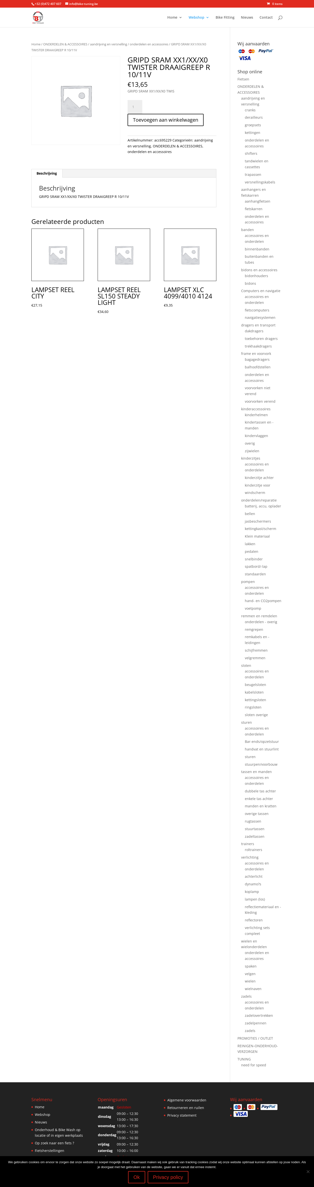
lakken (250, 544)
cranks (250, 110)
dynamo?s (253, 884)
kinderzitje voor (257, 485)
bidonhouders (256, 275)
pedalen (251, 551)
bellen (250, 513)
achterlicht (253, 876)
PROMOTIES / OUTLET (255, 1038)
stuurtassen (254, 828)
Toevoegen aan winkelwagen (165, 119)
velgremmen (255, 658)
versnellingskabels (260, 182)
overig (250, 443)
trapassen (253, 174)
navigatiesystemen (260, 317)
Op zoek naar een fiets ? (54, 1143)
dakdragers (254, 331)
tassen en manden (256, 771)
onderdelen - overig (261, 621)
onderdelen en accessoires (149, 44)
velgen (250, 973)
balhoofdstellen (258, 367)
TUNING (244, 1059)
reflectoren (254, 920)
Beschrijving (47, 173)
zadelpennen (255, 1023)
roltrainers (253, 849)
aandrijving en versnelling (108, 44)
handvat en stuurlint (262, 749)
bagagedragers (257, 359)
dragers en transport (258, 325)
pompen (248, 581)
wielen (250, 981)
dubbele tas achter (260, 791)
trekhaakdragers (258, 346)
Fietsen (243, 79)
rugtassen (253, 821)
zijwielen (252, 451)
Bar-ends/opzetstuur (262, 741)
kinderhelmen (256, 415)
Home (172, 18)
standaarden (255, 574)
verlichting (250, 857)
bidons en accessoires (259, 270)
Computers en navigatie (260, 290)
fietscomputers (257, 310)
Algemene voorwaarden (186, 1100)
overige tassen (257, 813)
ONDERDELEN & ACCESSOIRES (65, 44)
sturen (246, 722)
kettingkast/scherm (260, 528)
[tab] (47, 173)
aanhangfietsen (257, 201)
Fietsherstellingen (49, 1150)
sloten (246, 665)
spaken (251, 966)
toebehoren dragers (261, 338)
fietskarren (253, 208)
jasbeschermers (258, 521)
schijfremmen (256, 650)
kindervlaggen (256, 435)
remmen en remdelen (259, 616)
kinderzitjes (250, 458)
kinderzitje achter (259, 477)
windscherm (255, 492)
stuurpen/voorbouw (261, 764)
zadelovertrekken (259, 1015)
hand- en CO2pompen (263, 600)
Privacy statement (181, 1115)
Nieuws (247, 18)
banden (247, 229)
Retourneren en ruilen (185, 1107)
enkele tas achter (259, 798)
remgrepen (254, 629)
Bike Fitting (225, 18)
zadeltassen (254, 836)
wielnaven (253, 988)
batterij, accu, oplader (263, 506)
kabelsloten (254, 692)
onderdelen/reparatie (259, 500)
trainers (247, 843)
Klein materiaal (257, 536)
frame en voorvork (256, 353)
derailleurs (254, 117)
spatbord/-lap (256, 566)
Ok (136, 1177)
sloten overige (256, 714)
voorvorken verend (260, 401)
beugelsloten (255, 684)
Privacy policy (168, 1177)
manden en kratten (260, 806)
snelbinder (254, 559)
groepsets (253, 125)
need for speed (253, 1065)
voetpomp (253, 608)
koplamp (252, 891)
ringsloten (253, 707)
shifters (251, 153)
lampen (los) (255, 899)
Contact (266, 18)
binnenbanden (257, 249)
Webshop (196, 18)
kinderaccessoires (256, 409)
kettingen (252, 132)
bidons (250, 283)
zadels (246, 996)
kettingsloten (255, 699)
